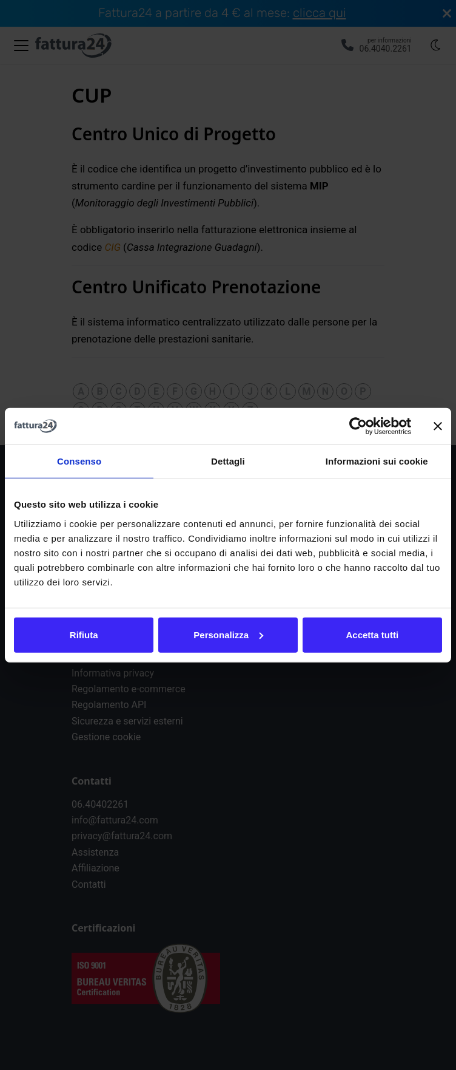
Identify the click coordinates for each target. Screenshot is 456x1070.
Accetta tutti (372, 634)
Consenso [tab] (79, 461)
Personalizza (228, 634)
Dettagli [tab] (228, 461)
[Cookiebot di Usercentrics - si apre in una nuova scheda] (358, 426)
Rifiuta (84, 634)
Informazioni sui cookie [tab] (377, 461)
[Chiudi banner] (438, 426)
